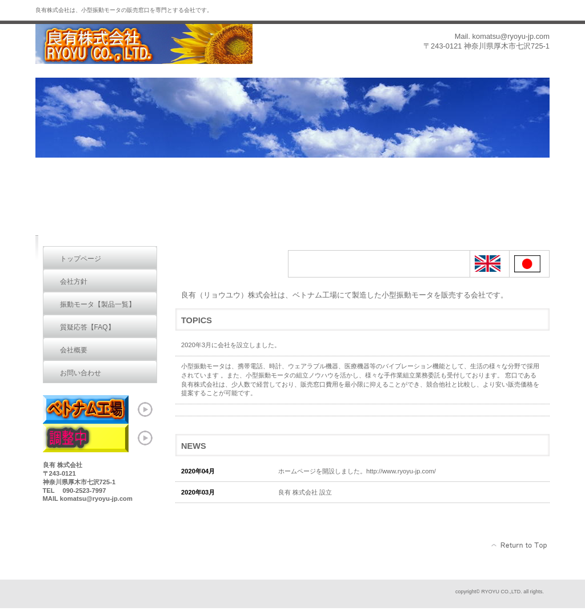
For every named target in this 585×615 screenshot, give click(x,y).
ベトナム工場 (100, 409)
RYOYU (149, 44)
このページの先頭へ (520, 545)
